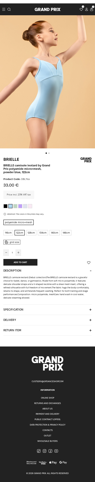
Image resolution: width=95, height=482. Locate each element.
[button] (46, 153)
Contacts (48, 430)
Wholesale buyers (47, 441)
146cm (66, 232)
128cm (31, 232)
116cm (8, 232)
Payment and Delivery (47, 414)
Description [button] (12, 270)
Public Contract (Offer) (47, 419)
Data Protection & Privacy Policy (47, 425)
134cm (43, 232)
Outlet (47, 436)
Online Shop (47, 398)
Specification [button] (13, 309)
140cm (54, 232)
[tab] (47, 271)
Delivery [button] (9, 320)
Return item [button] (12, 330)
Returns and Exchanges (47, 403)
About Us (47, 409)
